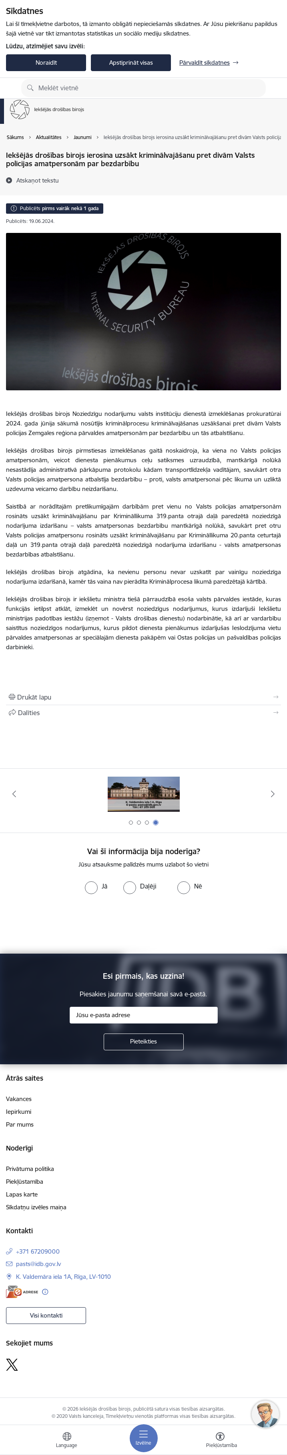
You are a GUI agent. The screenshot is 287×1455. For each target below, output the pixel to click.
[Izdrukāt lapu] (143, 697)
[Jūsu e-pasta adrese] (144, 1015)
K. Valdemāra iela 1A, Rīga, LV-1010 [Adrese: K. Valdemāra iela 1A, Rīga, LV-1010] (63, 1276)
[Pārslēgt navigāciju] (144, 1438)
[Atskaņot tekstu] (37, 180)
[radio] (96, 886)
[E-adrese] (22, 1291)
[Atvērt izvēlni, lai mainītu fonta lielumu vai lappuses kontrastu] (220, 1441)
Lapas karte (22, 1194)
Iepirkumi (18, 1111)
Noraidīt (46, 62)
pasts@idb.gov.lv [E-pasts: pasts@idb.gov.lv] (38, 1264)
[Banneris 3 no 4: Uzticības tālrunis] (144, 794)
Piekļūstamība (24, 1181)
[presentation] (67, 924)
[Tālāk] (272, 794)
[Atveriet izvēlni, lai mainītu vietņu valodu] (67, 1441)
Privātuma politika (30, 1169)
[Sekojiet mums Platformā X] (12, 1365)
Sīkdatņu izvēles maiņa (36, 1207)
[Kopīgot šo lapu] (143, 712)
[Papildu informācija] (45, 1292)
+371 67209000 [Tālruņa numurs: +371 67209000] (38, 1251)
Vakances (19, 1099)
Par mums (20, 1124)
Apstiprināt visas (131, 62)
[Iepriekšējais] (14, 794)
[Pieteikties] (144, 1042)
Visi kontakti (46, 1315)
